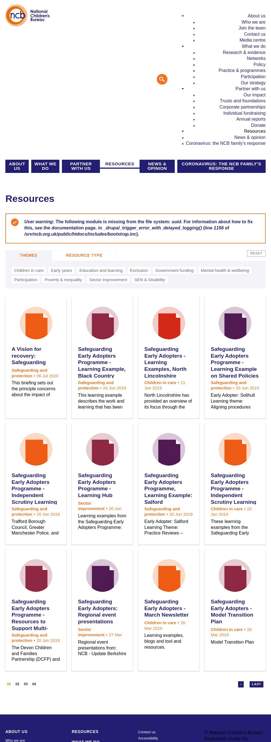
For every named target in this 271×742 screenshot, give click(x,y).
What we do (253, 46)
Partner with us (251, 88)
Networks (256, 58)
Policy (260, 64)
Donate (258, 125)
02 (17, 684)
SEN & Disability (150, 279)
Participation (253, 76)
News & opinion (250, 137)
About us (257, 15)
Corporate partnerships (243, 107)
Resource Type (84, 255)
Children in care (29, 270)
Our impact (255, 95)
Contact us (254, 34)
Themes (28, 255)
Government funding (174, 270)
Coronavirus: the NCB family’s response (225, 143)
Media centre (252, 40)
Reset (256, 253)
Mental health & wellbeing (225, 270)
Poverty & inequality (63, 279)
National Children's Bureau (27, 15)
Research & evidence (244, 52)
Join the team (252, 28)
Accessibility (148, 738)
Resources (254, 131)
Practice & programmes (242, 70)
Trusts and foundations (243, 100)
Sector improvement (108, 279)
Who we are (253, 22)
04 (34, 684)
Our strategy (253, 82)
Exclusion (139, 270)
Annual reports (251, 119)
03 (26, 684)
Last (256, 684)
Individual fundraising (244, 113)
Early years (61, 270)
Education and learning (100, 270)
